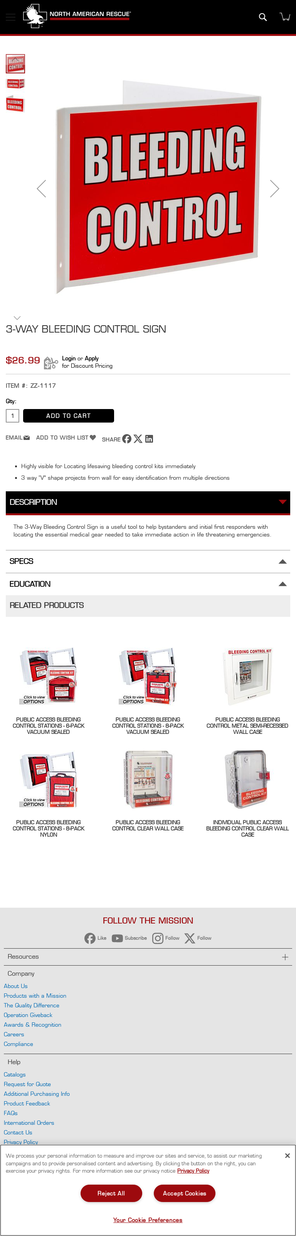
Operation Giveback (28, 1015)
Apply (91, 358)
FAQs (11, 1113)
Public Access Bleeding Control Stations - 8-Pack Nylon (48, 828)
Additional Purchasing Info (37, 1093)
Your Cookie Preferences (148, 1220)
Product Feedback (27, 1103)
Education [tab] (30, 584)
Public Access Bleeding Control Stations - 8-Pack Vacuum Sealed (148, 725)
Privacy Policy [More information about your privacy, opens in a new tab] (193, 1171)
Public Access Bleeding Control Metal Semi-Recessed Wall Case (247, 725)
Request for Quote (27, 1084)
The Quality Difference (31, 1005)
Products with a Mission (35, 995)
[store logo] (77, 17)
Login (69, 358)
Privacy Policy (21, 1142)
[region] (148, 1190)
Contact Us (18, 1132)
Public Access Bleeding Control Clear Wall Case (147, 825)
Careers (14, 1034)
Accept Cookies (185, 1193)
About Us (16, 986)
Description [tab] (33, 502)
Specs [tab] (21, 561)
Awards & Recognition (32, 1024)
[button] (41, 188)
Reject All (111, 1193)
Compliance (18, 1044)
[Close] (287, 1155)
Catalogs (15, 1074)
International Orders (29, 1122)
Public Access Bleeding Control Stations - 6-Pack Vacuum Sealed (48, 725)
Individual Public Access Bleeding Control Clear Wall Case (247, 828)
